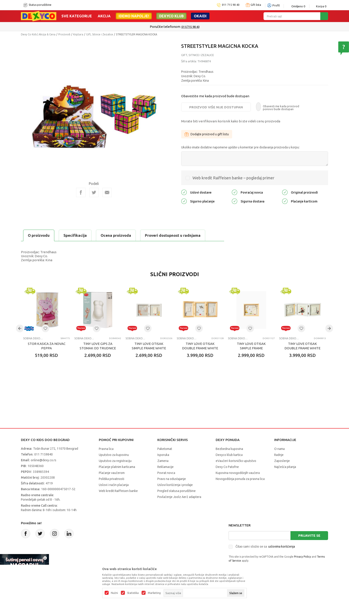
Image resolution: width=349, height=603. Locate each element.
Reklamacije (165, 467)
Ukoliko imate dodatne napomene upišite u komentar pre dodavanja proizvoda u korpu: (240, 147)
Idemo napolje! (134, 16)
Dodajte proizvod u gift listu (207, 134)
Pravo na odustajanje (171, 479)
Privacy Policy (302, 556)
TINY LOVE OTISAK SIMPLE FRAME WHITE (149, 346)
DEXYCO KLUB (171, 16)
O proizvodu (39, 235)
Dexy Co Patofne (227, 467)
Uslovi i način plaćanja (114, 485)
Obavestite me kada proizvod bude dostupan (215, 96)
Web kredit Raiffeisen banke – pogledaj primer (233, 178)
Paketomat (164, 449)
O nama (279, 449)
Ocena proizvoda (116, 235)
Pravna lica (106, 449)
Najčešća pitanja (285, 467)
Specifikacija (75, 235)
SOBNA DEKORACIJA (33, 338)
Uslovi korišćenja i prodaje (175, 485)
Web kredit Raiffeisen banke (118, 491)
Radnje (279, 455)
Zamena (162, 461)
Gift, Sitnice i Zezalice (99, 34)
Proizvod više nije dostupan (216, 107)
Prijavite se (309, 535)
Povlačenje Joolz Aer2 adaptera (179, 497)
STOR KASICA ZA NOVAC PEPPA (46, 346)
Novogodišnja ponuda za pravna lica (240, 479)
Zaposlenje (282, 461)
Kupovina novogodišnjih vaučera (238, 473)
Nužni (114, 593)
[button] (45, 328)
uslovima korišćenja (281, 546)
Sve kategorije (76, 16)
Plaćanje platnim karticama (117, 467)
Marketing (154, 593)
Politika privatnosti (111, 479)
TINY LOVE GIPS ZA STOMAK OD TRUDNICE (98, 346)
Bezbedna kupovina (229, 449)
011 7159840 (43, 454)
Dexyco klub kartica (229, 455)
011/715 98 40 (190, 26)
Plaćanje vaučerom (112, 473)
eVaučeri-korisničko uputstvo (236, 461)
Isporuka (163, 455)
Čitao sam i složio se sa (265, 546)
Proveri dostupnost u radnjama (173, 235)
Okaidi (200, 16)
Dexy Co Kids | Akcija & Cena (38, 34)
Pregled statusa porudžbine (176, 491)
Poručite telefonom (165, 26)
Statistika (133, 593)
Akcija (104, 16)
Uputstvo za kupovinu (114, 455)
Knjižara (78, 34)
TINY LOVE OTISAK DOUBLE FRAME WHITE (200, 346)
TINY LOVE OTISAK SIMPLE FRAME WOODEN (251, 348)
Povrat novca (166, 473)
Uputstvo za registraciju (115, 461)
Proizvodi (64, 34)
